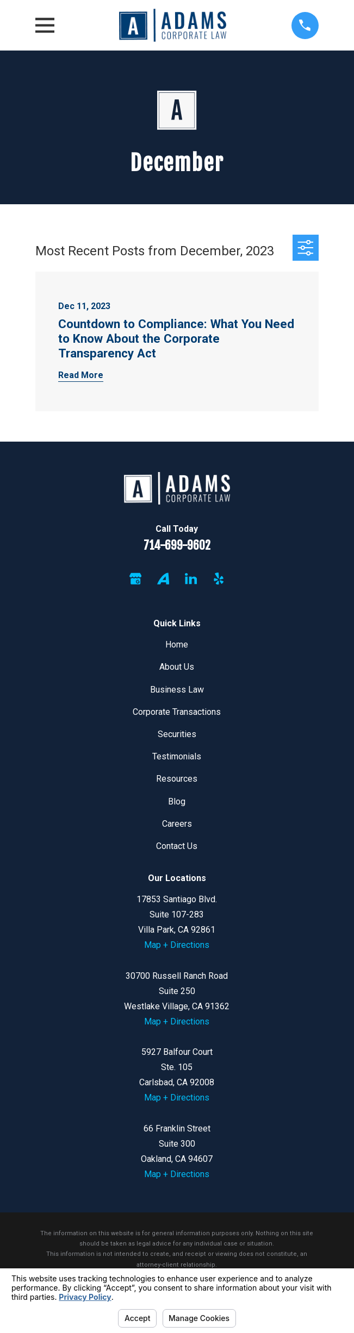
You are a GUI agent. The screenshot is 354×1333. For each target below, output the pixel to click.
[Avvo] (163, 578)
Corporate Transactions (177, 712)
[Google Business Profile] (135, 578)
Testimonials (176, 756)
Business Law (177, 689)
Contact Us (176, 846)
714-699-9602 (177, 545)
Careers (177, 824)
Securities (177, 734)
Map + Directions (176, 945)
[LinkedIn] (191, 578)
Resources (176, 779)
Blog (176, 801)
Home (176, 644)
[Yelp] (219, 578)
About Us (176, 667)
